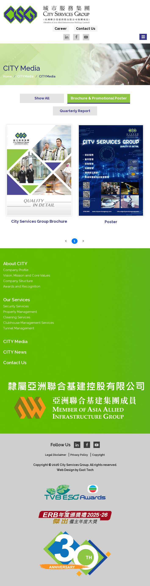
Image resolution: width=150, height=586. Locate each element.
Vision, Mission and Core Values (26, 275)
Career (61, 29)
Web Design (65, 470)
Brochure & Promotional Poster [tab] (99, 98)
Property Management (20, 312)
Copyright (98, 454)
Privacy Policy (79, 454)
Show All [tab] (42, 98)
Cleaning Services (16, 317)
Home (7, 76)
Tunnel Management (18, 328)
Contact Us (85, 29)
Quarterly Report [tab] (75, 111)
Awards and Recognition (21, 286)
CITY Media (25, 76)
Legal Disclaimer (55, 454)
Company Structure (18, 281)
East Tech (86, 470)
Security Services (16, 306)
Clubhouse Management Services (28, 323)
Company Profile (15, 270)
